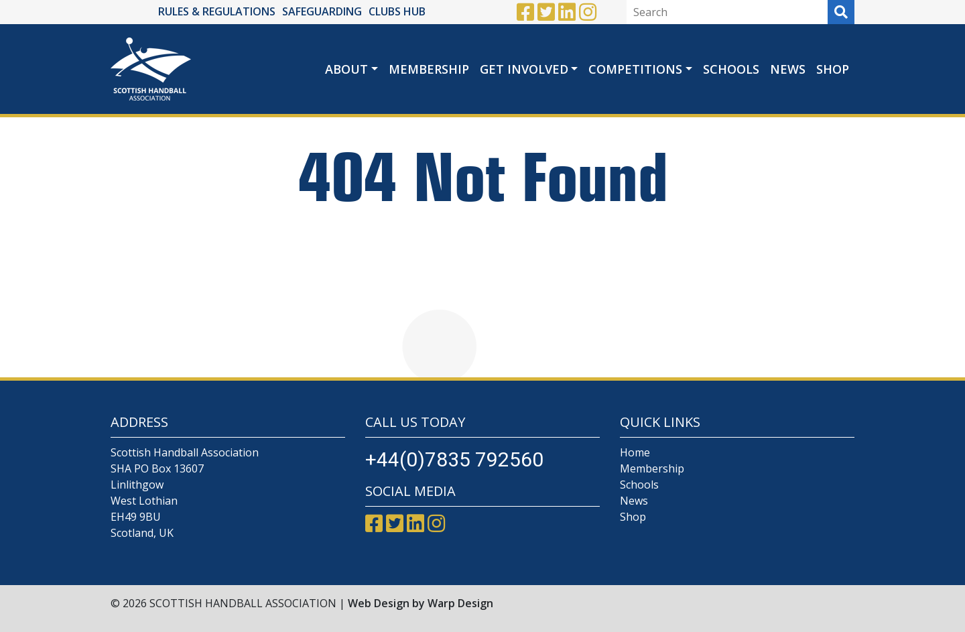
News (788, 69)
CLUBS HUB (397, 11)
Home (635, 452)
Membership (429, 69)
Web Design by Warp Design (420, 603)
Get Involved (524, 69)
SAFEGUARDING (322, 11)
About (346, 69)
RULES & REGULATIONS (216, 11)
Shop (832, 69)
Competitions (635, 69)
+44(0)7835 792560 (454, 459)
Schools (731, 69)
